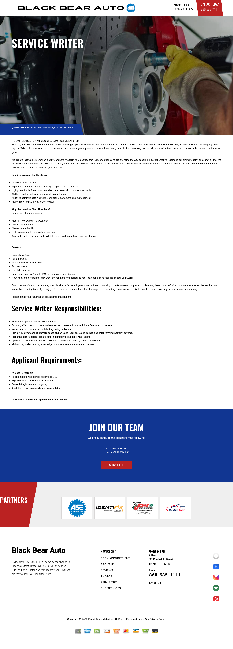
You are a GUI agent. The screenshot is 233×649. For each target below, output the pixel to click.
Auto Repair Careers (48, 140)
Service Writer (118, 448)
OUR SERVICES (111, 588)
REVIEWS (107, 570)
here (68, 296)
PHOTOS (106, 576)
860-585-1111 (209, 9)
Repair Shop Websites (100, 619)
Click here (17, 399)
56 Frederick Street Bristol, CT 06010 (46, 128)
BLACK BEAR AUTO (24, 140)
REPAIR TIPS (109, 582)
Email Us (155, 582)
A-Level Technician (118, 451)
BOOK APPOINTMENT (115, 558)
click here (116, 464)
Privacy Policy (158, 619)
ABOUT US (108, 564)
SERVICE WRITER (69, 140)
